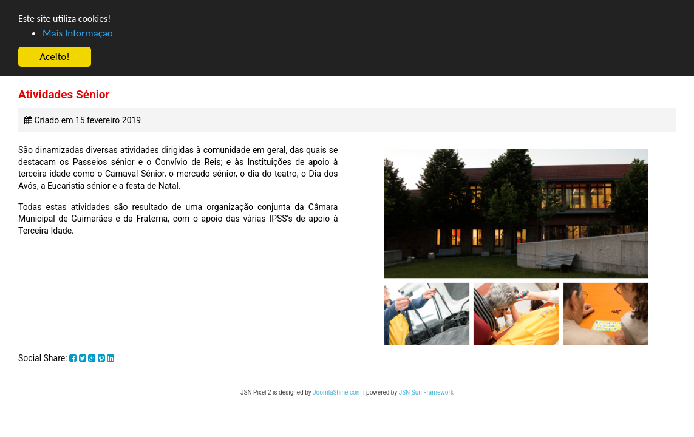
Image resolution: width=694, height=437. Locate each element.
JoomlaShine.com (337, 392)
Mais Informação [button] (78, 33)
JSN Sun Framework (426, 392)
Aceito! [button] (54, 57)
